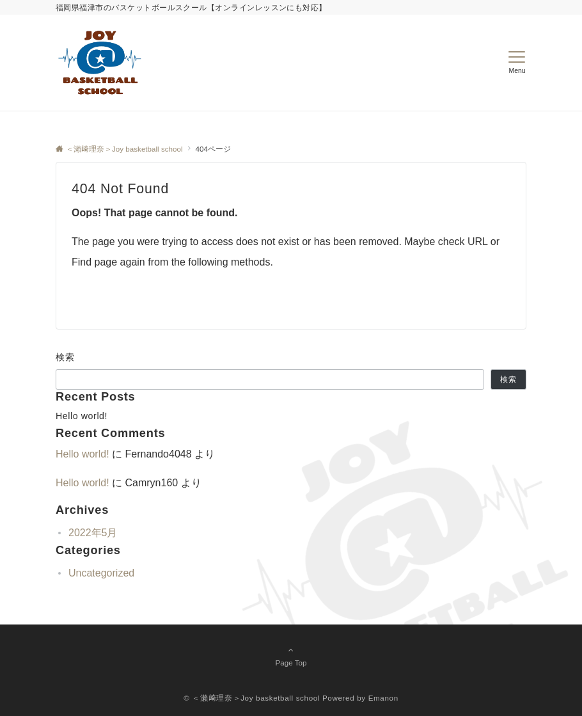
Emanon (383, 698)
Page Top (291, 656)
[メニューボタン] (517, 62)
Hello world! (81, 416)
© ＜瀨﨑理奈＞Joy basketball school (252, 698)
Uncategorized (101, 573)
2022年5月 (93, 532)
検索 (65, 357)
